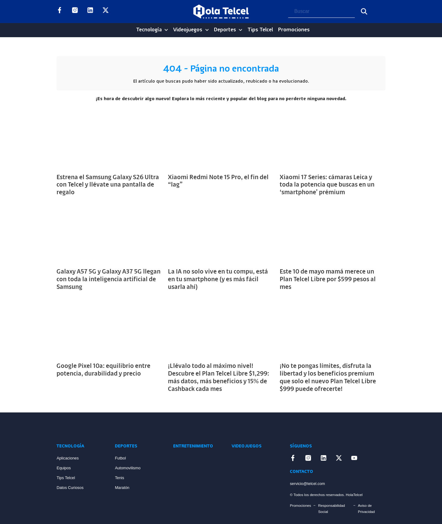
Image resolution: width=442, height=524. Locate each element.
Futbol (120, 458)
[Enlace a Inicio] (79, 427)
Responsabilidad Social (331, 508)
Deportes (225, 30)
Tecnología (149, 30)
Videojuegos (187, 30)
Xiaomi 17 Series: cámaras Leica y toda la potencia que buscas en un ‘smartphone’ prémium (327, 185)
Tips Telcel (260, 30)
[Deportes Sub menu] (240, 30)
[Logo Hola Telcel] (221, 12)
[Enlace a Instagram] (75, 11)
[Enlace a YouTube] (121, 11)
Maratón (122, 487)
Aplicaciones (67, 458)
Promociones (294, 30)
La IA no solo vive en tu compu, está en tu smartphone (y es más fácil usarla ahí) (218, 279)
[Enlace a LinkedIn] (90, 11)
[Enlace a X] (106, 11)
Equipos (63, 468)
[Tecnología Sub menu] (166, 30)
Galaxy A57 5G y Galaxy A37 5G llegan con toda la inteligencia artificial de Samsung (108, 279)
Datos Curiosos (69, 487)
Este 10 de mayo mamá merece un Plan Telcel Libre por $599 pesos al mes (328, 279)
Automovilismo (127, 468)
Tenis (119, 477)
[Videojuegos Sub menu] (207, 30)
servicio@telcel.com (307, 483)
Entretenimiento (193, 446)
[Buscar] (364, 11)
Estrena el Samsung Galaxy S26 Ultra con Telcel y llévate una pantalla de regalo (107, 185)
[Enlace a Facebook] (59, 11)
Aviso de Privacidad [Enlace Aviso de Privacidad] (366, 508)
